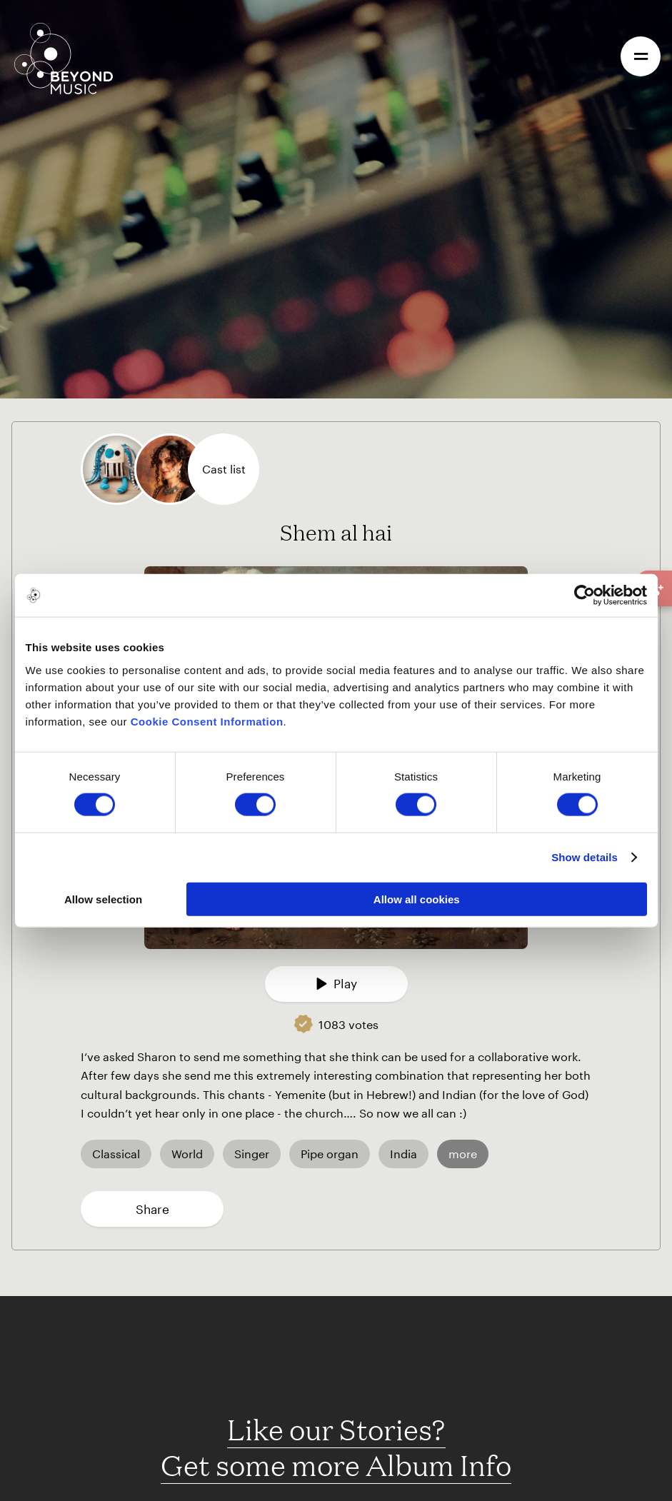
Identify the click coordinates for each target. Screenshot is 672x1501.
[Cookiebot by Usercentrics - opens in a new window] (584, 595)
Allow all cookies (416, 899)
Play (336, 983)
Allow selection (103, 899)
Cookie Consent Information (207, 721)
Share (152, 1209)
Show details (584, 857)
